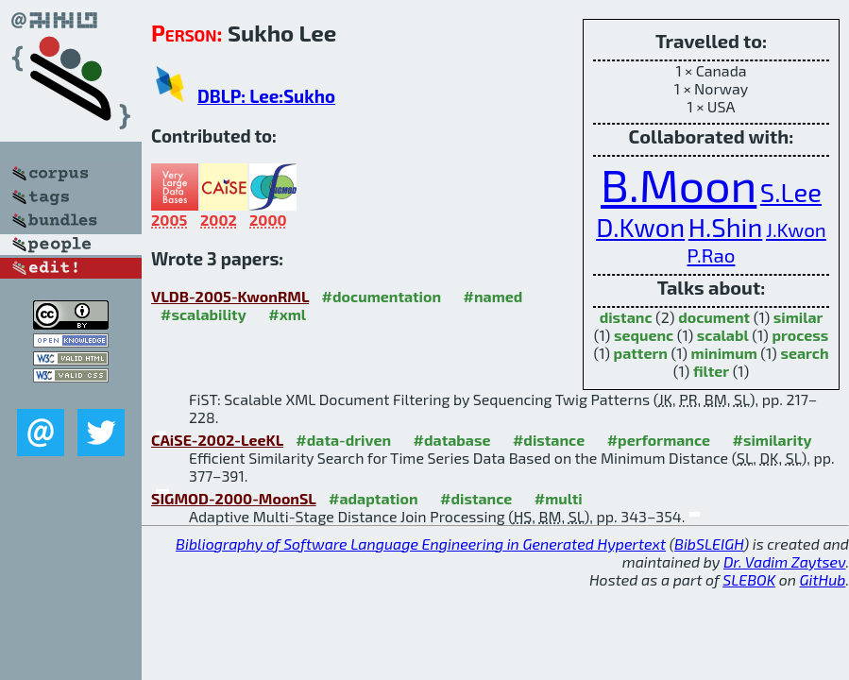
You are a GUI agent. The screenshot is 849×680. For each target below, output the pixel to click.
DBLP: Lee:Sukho (266, 96)
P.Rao (712, 254)
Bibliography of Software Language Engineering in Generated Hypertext (421, 543)
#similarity (772, 440)
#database (452, 440)
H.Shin (725, 227)
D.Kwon (640, 227)
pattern (641, 353)
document (714, 317)
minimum (724, 353)
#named (493, 296)
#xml (287, 314)
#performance (658, 440)
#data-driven (343, 440)
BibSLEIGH (708, 543)
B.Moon (678, 184)
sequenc (643, 335)
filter (711, 371)
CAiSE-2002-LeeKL (217, 440)
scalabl (723, 335)
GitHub (823, 579)
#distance (549, 440)
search (804, 353)
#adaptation (373, 498)
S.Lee (791, 192)
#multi (559, 498)
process (800, 335)
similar (798, 317)
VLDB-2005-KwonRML (230, 296)
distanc (626, 317)
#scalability (203, 314)
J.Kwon (796, 229)
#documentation (381, 296)
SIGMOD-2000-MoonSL (233, 498)
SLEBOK (748, 579)
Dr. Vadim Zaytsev (784, 561)
